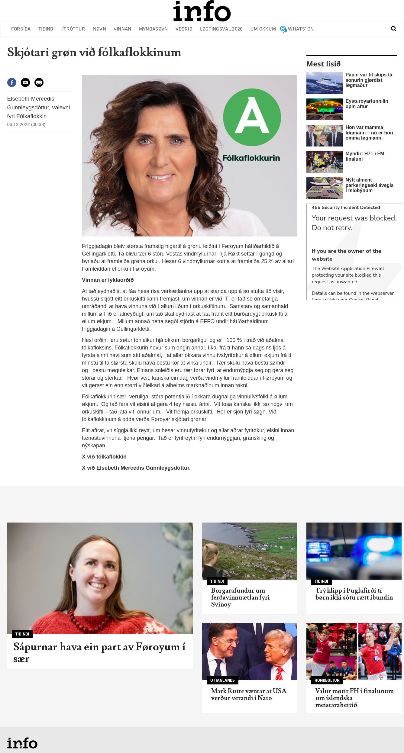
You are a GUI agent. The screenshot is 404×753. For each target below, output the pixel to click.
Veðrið (184, 29)
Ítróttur (74, 29)
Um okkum (263, 29)
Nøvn (99, 29)
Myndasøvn (153, 29)
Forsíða (21, 29)
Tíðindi (46, 29)
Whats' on (301, 29)
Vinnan (122, 29)
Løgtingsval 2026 (221, 29)
